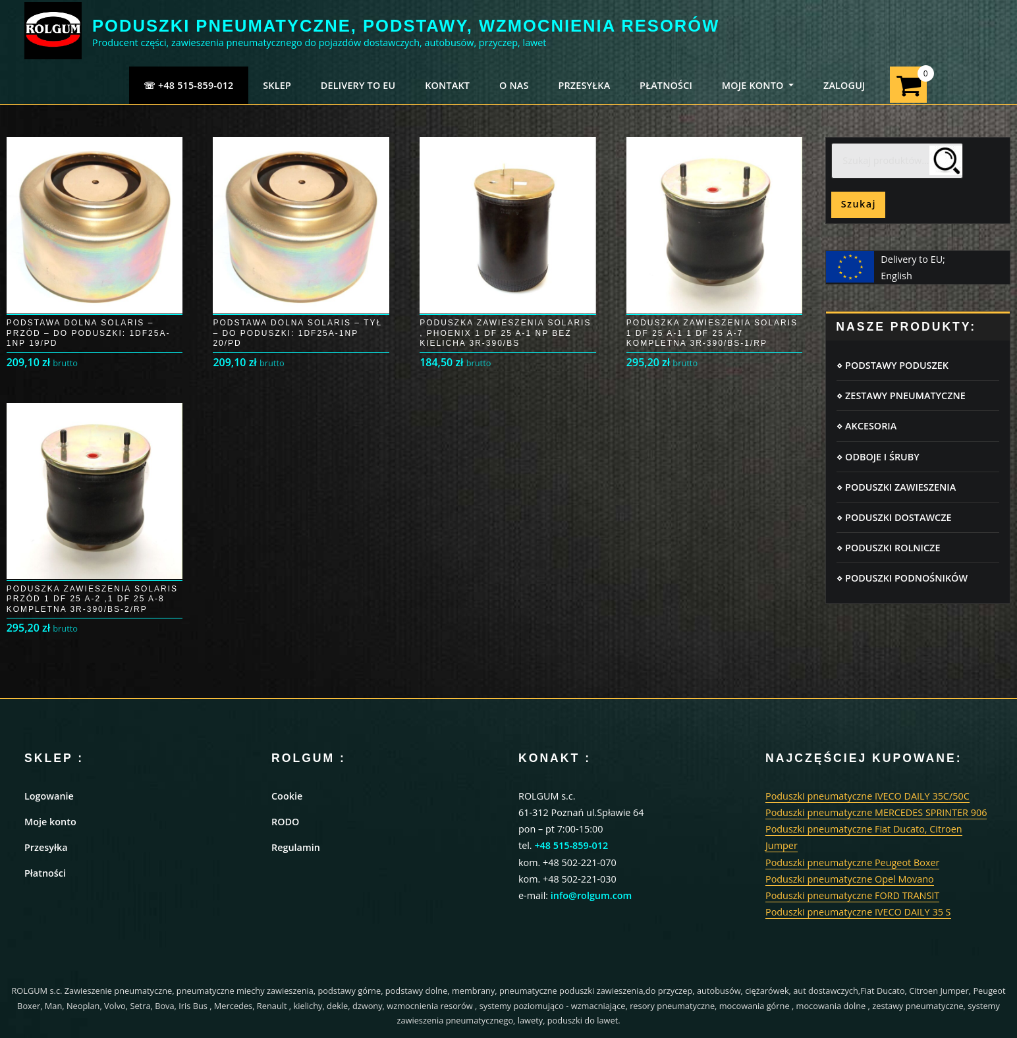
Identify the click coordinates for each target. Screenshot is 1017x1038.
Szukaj (858, 204)
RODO (285, 821)
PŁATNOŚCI (666, 85)
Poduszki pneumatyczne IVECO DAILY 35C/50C (867, 796)
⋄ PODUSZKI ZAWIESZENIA (896, 487)
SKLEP (277, 85)
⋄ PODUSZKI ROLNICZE (888, 547)
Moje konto (50, 821)
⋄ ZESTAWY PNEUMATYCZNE (901, 395)
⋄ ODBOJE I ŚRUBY (878, 457)
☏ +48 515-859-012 (189, 85)
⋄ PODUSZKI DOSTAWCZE (894, 517)
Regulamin (295, 847)
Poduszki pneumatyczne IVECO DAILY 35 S (858, 912)
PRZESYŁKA (584, 85)
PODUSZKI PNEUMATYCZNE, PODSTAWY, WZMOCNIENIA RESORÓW (405, 25)
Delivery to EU (358, 85)
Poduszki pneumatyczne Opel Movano (849, 879)
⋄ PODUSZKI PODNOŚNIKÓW (902, 578)
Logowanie (49, 796)
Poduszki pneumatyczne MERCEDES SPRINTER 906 (876, 812)
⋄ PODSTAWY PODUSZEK (892, 365)
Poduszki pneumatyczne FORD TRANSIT (852, 895)
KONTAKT (447, 85)
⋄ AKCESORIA (866, 426)
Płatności (45, 873)
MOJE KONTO (758, 85)
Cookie (286, 796)
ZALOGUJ (844, 85)
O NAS (514, 85)
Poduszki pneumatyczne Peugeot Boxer (852, 862)
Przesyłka (46, 847)
